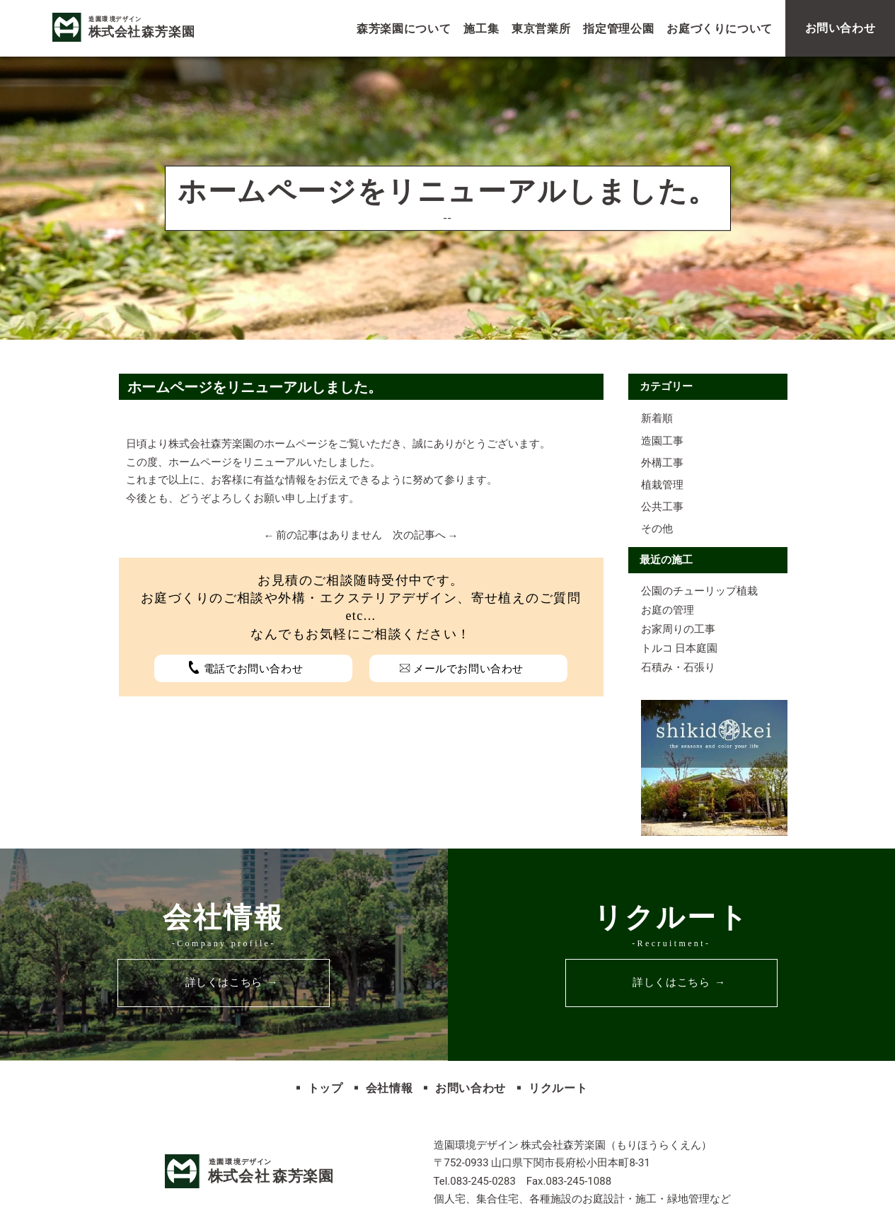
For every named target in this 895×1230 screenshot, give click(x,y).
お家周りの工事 (678, 629)
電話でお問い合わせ (253, 668)
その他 (657, 528)
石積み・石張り (678, 667)
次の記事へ (419, 535)
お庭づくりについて (719, 29)
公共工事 (662, 506)
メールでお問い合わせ (468, 668)
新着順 (657, 418)
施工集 (481, 29)
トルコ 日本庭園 (679, 648)
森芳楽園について (404, 29)
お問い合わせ (470, 1088)
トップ (325, 1088)
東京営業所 (541, 29)
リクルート (558, 1088)
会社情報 (389, 1088)
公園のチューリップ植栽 (699, 591)
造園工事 (662, 441)
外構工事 (662, 463)
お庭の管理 (667, 610)
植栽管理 (662, 484)
